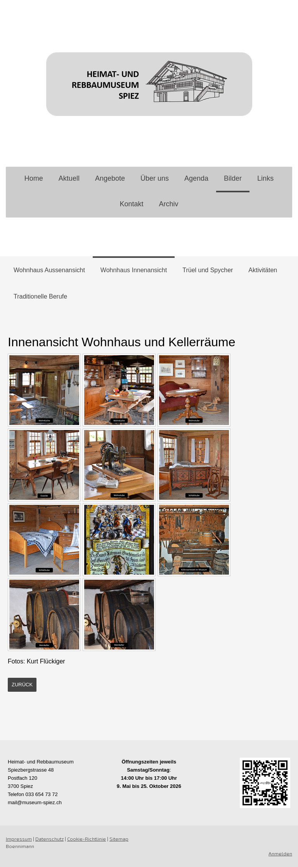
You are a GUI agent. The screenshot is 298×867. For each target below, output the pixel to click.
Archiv (168, 204)
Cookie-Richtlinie (86, 839)
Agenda (196, 178)
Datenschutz (49, 839)
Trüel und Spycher (207, 270)
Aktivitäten (262, 270)
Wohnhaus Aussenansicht (49, 270)
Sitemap (118, 839)
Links (265, 178)
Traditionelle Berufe (40, 296)
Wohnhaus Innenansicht (133, 270)
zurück (22, 684)
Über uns (154, 178)
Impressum (19, 839)
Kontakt (131, 204)
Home (33, 178)
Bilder (233, 178)
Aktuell (69, 178)
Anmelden (280, 853)
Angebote (110, 178)
